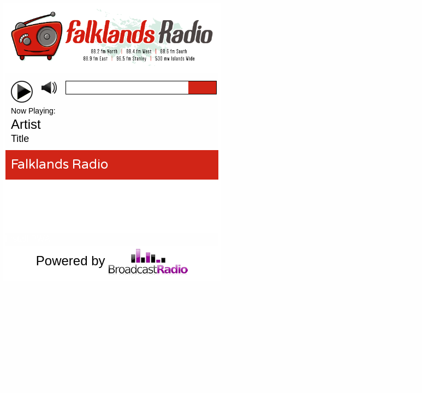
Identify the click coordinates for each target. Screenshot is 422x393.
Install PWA (27, 238)
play (22, 92)
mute (49, 87)
